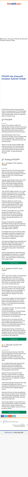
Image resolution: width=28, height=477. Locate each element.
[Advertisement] (14, 21)
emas (20, 191)
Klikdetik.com (10, 432)
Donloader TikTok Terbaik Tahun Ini (10, 422)
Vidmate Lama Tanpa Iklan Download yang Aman (17, 425)
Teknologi (10, 39)
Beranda (3, 39)
